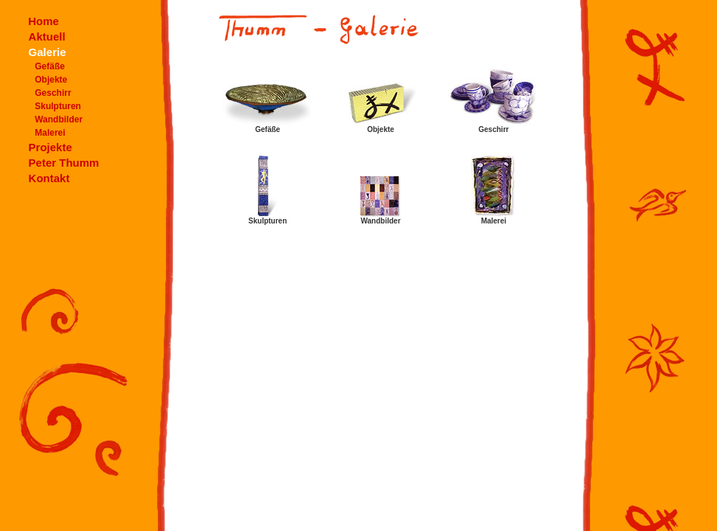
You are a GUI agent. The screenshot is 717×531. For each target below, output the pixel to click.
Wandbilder (59, 119)
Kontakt (49, 178)
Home (43, 21)
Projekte (50, 147)
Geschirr (53, 93)
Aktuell (47, 36)
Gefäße (50, 66)
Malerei (50, 133)
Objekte (51, 79)
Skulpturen (58, 106)
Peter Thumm (64, 162)
